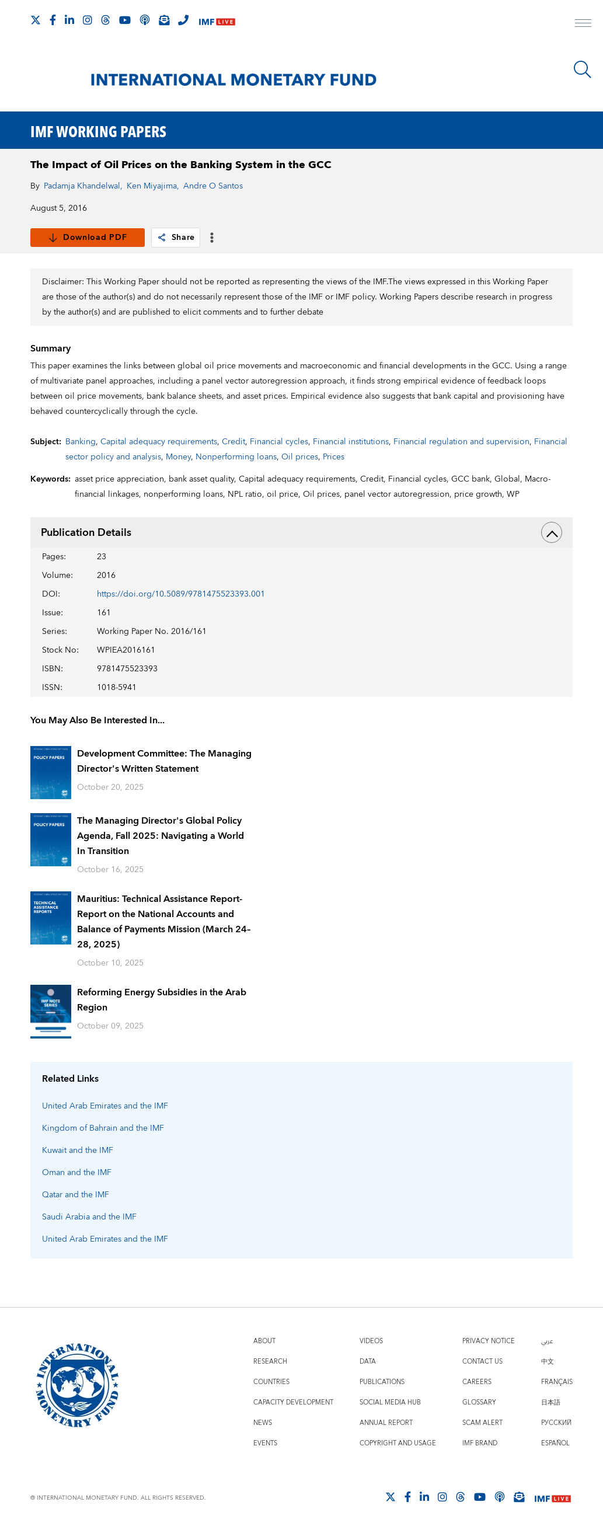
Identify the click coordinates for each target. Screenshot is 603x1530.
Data (368, 1361)
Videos (371, 1341)
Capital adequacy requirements (158, 442)
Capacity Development (293, 1402)
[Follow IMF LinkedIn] (69, 20)
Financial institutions (351, 442)
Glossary (479, 1402)
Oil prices (299, 457)
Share (176, 238)
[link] (161, 237)
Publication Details (301, 532)
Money (178, 457)
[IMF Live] (217, 21)
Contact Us (482, 1361)
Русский (556, 1422)
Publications (382, 1382)
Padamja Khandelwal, (83, 186)
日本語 (550, 1402)
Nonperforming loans (236, 457)
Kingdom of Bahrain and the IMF (103, 1128)
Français (557, 1382)
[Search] (582, 69)
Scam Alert (482, 1422)
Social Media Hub (390, 1402)
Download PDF (87, 238)
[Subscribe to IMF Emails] (164, 20)
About (264, 1341)
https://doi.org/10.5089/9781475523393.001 (181, 594)
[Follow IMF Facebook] (53, 20)
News (262, 1422)
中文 (547, 1361)
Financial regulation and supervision (461, 442)
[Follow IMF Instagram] (87, 20)
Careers (477, 1382)
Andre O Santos (213, 186)
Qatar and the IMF (75, 1195)
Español (555, 1443)
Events (265, 1443)
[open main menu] (583, 24)
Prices (333, 457)
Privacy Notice (488, 1341)
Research (270, 1361)
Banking (80, 442)
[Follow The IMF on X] (35, 20)
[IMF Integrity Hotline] (183, 20)
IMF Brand (479, 1443)
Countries (271, 1382)
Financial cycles (279, 442)
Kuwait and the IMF (77, 1151)
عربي (547, 1341)
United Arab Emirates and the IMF (105, 1106)
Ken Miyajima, (153, 186)
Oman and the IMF (76, 1173)
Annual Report (386, 1422)
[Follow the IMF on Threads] (105, 20)
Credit (233, 442)
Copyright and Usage (398, 1443)
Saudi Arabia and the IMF (89, 1217)
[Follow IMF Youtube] (125, 20)
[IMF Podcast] (145, 20)
